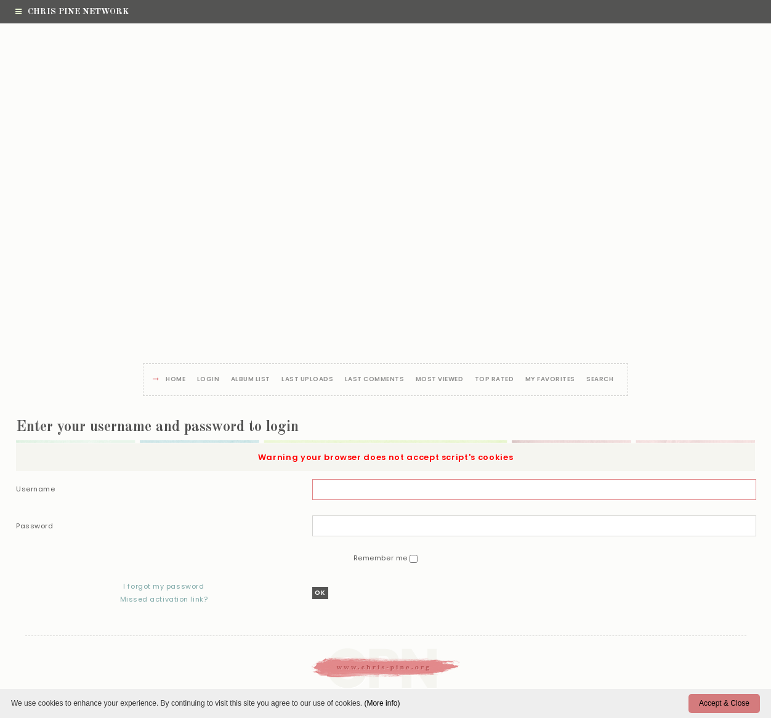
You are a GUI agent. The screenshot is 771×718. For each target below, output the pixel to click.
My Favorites (550, 380)
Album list (250, 380)
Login (208, 380)
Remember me (381, 558)
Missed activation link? (163, 599)
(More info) (382, 703)
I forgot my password (163, 586)
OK (320, 592)
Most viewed (440, 380)
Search (599, 380)
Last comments (375, 380)
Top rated (494, 380)
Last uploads (307, 380)
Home (175, 380)
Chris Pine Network (72, 11)
